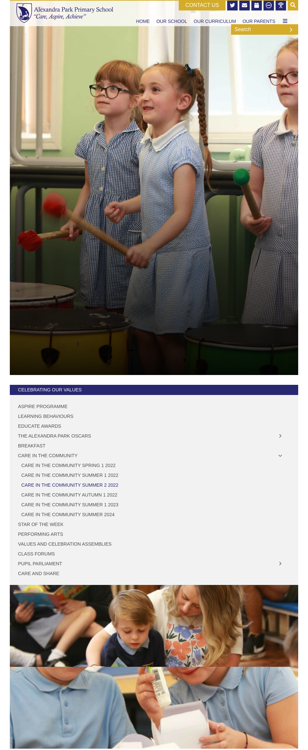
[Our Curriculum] (214, 13)
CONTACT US (202, 5)
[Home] (64, 13)
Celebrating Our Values (50, 389)
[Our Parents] (259, 13)
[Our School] (171, 13)
